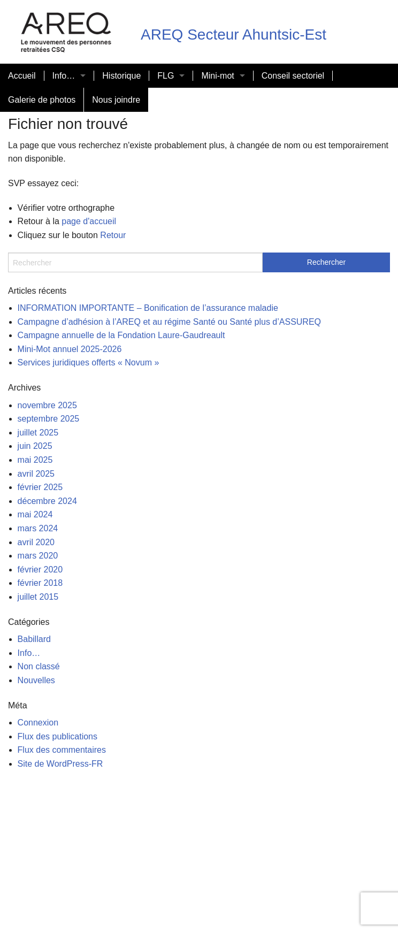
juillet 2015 (38, 596)
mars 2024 (38, 528)
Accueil (22, 75)
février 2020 (40, 569)
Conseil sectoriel (293, 75)
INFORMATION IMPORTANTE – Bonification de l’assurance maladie (148, 307)
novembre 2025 (47, 405)
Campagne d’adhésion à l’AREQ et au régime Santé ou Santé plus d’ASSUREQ (169, 321)
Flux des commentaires (62, 749)
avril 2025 (36, 473)
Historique (121, 75)
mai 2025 (35, 459)
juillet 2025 (38, 432)
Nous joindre (116, 99)
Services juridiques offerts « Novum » (88, 362)
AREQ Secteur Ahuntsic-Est (233, 34)
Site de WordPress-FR (60, 763)
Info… (63, 75)
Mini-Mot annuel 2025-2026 (70, 349)
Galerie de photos (41, 99)
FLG (165, 75)
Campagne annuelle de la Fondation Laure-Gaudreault (121, 335)
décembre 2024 (47, 501)
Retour (113, 235)
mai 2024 (35, 514)
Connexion (38, 722)
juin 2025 (35, 445)
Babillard (34, 639)
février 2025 (40, 487)
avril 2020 (36, 542)
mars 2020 (38, 555)
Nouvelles (36, 680)
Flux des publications (57, 736)
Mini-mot (217, 75)
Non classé (39, 666)
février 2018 (40, 582)
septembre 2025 (49, 418)
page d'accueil (89, 221)
